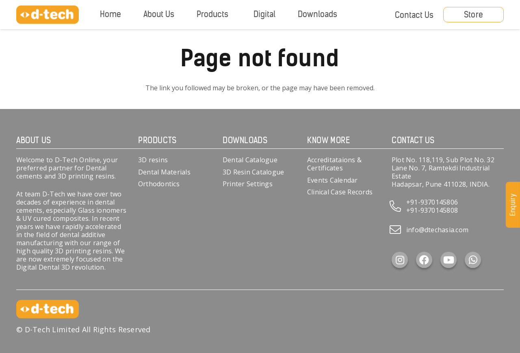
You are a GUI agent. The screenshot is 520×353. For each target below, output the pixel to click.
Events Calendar (332, 180)
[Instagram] (400, 260)
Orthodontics (159, 183)
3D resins (153, 159)
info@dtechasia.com (437, 229)
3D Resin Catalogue (253, 172)
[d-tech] (47, 14)
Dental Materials (164, 172)
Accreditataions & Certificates (334, 163)
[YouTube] (448, 260)
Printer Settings (248, 183)
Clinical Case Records (340, 191)
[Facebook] (424, 260)
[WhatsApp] (473, 260)
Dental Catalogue (250, 159)
